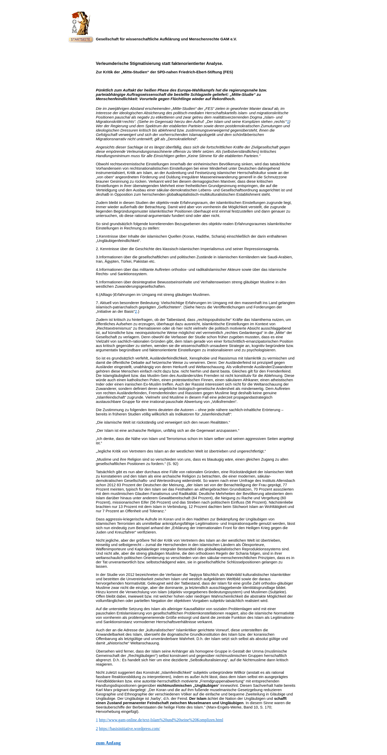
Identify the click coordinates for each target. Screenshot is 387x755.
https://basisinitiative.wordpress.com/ (129, 728)
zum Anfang (108, 743)
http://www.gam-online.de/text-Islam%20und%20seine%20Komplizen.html (161, 720)
